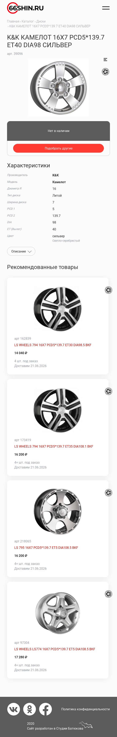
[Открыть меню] (106, 8)
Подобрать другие (58, 148)
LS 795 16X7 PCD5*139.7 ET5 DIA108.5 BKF (46, 548)
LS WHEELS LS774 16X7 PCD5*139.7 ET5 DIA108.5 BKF (54, 649)
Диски (41, 21)
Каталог (28, 21)
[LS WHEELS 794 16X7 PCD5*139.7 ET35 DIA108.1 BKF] (57, 410)
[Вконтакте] (15, 709)
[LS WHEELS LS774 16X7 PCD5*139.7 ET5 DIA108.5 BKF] (57, 613)
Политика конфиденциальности (85, 709)
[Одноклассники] (31, 709)
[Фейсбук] (47, 709)
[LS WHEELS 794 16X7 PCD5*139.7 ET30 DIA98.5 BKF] (57, 309)
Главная (13, 21)
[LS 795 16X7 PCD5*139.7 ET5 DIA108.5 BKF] (57, 512)
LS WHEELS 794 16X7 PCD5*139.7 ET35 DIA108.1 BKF (53, 446)
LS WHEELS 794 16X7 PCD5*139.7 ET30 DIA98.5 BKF (52, 345)
